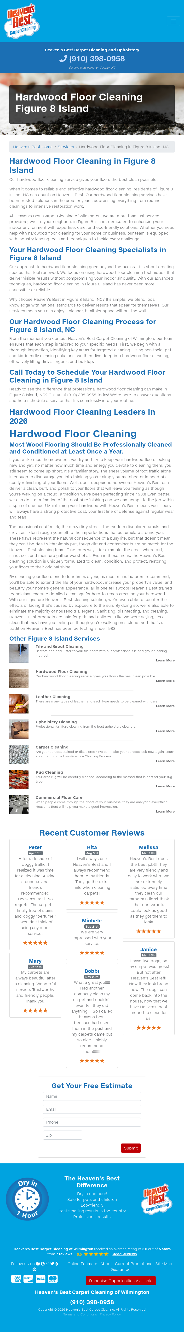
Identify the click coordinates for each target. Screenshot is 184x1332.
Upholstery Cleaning (56, 721)
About (106, 1263)
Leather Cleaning (53, 696)
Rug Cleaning (49, 772)
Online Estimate (82, 1263)
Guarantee (121, 1269)
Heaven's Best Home (33, 146)
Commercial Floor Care (59, 797)
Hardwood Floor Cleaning (61, 671)
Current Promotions (133, 1263)
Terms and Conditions (80, 1314)
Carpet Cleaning (52, 746)
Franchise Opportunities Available (121, 1280)
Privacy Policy (110, 1314)
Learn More (165, 660)
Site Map (163, 1263)
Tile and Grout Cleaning (60, 646)
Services (66, 146)
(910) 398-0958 (97, 58)
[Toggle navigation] (173, 21)
